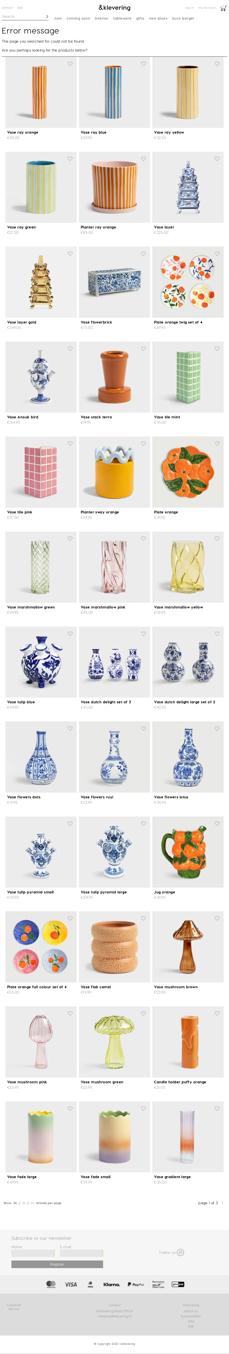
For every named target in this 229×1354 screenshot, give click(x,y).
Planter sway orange (100, 512)
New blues (158, 18)
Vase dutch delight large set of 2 (184, 702)
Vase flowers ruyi (97, 797)
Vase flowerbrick (96, 322)
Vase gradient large (172, 1177)
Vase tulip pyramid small (30, 892)
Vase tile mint (167, 417)
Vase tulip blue (21, 702)
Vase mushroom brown (176, 987)
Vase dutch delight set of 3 (106, 702)
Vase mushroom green (102, 1082)
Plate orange (166, 512)
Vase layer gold (21, 322)
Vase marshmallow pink (103, 607)
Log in (190, 7)
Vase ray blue (94, 132)
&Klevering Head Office (114, 1311)
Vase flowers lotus (171, 797)
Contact (7, 7)
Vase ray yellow (169, 132)
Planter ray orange (98, 227)
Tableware (122, 18)
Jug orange (164, 892)
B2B (20, 7)
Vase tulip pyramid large (104, 892)
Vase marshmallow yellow (178, 607)
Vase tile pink (20, 512)
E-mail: (66, 1247)
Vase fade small (96, 1177)
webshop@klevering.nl (114, 1316)
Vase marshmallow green (31, 607)
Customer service (14, 1307)
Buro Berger (183, 18)
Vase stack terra (96, 417)
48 (23, 1202)
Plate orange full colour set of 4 (37, 987)
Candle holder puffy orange (180, 1082)
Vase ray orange (22, 132)
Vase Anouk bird (22, 417)
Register (57, 1264)
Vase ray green (21, 227)
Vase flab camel (96, 987)
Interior (102, 18)
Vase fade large (22, 1177)
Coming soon (78, 18)
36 (15, 1202)
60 (32, 1202)
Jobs (190, 1321)
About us (190, 1311)
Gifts (140, 18)
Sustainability (191, 1316)
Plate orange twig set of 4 (178, 322)
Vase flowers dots (23, 797)
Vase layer (164, 227)
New (58, 18)
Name (16, 1247)
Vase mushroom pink (27, 1082)
